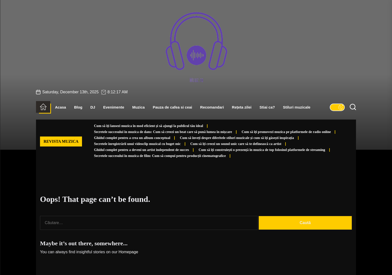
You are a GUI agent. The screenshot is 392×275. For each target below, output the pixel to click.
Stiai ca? (267, 107)
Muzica (138, 107)
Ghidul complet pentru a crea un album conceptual (132, 138)
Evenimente (113, 107)
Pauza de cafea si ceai (172, 107)
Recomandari (212, 107)
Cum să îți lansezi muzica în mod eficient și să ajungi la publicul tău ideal (148, 126)
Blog (78, 107)
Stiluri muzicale (296, 107)
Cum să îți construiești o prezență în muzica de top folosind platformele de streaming (261, 150)
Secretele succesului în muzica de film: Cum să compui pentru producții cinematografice (160, 156)
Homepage (128, 252)
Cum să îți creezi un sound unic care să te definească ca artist (235, 144)
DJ (92, 107)
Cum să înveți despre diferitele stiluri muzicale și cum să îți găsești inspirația (237, 138)
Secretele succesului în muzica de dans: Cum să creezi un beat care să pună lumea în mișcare (163, 132)
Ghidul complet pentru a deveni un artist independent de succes (141, 150)
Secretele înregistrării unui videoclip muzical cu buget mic (137, 144)
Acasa (60, 107)
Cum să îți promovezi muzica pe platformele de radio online (286, 132)
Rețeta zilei (242, 107)
